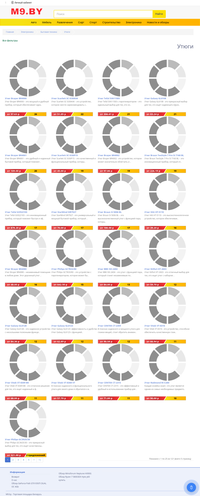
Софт (81, 22)
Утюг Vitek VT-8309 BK (17, 382)
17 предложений (35, 228)
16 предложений (175, 228)
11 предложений (175, 341)
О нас (14, 480)
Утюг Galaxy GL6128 (16, 326)
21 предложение (128, 114)
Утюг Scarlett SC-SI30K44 (64, 98)
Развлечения (65, 22)
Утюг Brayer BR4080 (16, 269)
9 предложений (35, 455)
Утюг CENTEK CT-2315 (109, 382)
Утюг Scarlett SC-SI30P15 (64, 155)
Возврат (15, 476)
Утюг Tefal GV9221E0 (16, 212)
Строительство (111, 22)
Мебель (47, 22)
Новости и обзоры (158, 22)
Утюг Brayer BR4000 (16, 98)
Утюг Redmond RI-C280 (156, 382)
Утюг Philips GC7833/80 (63, 269)
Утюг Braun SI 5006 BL (110, 212)
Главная (10, 32)
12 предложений (175, 284)
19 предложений (82, 171)
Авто (34, 22)
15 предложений (82, 284)
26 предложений (35, 114)
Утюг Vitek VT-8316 (154, 326)
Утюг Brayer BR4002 (109, 155)
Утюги (67, 32)
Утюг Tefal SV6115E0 (109, 98)
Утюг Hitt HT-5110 (154, 212)
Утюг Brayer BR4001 (16, 155)
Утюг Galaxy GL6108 (155, 98)
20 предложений (35, 171)
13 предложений (128, 284)
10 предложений (175, 398)
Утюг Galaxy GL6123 (62, 326)
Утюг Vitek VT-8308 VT (63, 382)
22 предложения (82, 114)
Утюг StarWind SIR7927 (63, 212)
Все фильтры (10, 40)
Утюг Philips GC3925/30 (17, 439)
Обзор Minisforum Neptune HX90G (75, 473)
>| (40, 459)
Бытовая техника (49, 32)
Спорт (93, 22)
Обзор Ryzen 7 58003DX (70, 476)
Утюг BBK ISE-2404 (108, 269)
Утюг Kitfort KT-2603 (155, 269)
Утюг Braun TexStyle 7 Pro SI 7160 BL (164, 155)
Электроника (133, 22)
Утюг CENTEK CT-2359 (109, 326)
